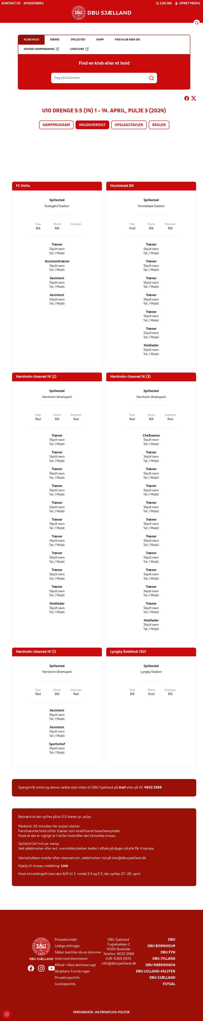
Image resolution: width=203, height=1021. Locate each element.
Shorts (57, 224)
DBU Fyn (168, 952)
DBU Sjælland (162, 978)
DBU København (160, 965)
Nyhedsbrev (34, 3)
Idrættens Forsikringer (72, 971)
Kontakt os (11, 3)
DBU (171, 940)
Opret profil (187, 3)
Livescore (79, 49)
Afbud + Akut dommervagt (75, 965)
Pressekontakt (66, 940)
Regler (159, 125)
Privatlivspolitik (67, 978)
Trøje (38, 224)
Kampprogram (56, 125)
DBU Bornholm (161, 946)
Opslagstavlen (129, 125)
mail (122, 787)
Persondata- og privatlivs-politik (101, 1012)
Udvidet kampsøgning (41, 49)
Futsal (169, 984)
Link (64, 866)
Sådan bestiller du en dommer (78, 952)
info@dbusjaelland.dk (119, 963)
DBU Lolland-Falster (155, 971)
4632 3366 (153, 787)
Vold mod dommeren (71, 959)
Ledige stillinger (67, 946)
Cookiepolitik (65, 984)
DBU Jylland (163, 959)
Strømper (76, 224)
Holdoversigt (92, 125)
